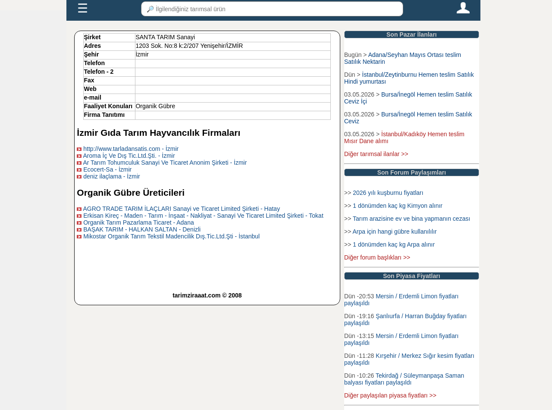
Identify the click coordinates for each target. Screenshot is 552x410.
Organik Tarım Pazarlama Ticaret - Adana (138, 222)
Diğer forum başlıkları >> (377, 257)
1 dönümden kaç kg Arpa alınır (394, 244)
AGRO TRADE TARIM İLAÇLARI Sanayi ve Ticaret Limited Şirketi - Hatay (181, 208)
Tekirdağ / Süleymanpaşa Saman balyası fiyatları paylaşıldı (404, 379)
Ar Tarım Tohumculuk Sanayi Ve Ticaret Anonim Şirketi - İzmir (165, 162)
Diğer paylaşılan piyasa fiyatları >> (390, 395)
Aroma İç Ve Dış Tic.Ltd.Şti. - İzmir (129, 155)
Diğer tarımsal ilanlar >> (376, 153)
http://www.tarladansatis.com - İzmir (131, 148)
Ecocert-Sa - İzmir (107, 169)
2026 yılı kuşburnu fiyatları (388, 192)
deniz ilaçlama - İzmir (111, 176)
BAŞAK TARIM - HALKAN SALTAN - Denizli (142, 229)
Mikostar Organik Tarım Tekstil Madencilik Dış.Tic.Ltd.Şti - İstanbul (171, 236)
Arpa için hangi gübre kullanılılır (394, 231)
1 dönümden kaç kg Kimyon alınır (397, 205)
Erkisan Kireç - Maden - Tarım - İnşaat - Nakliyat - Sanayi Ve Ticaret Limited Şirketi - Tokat (203, 215)
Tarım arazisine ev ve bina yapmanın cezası (411, 218)
